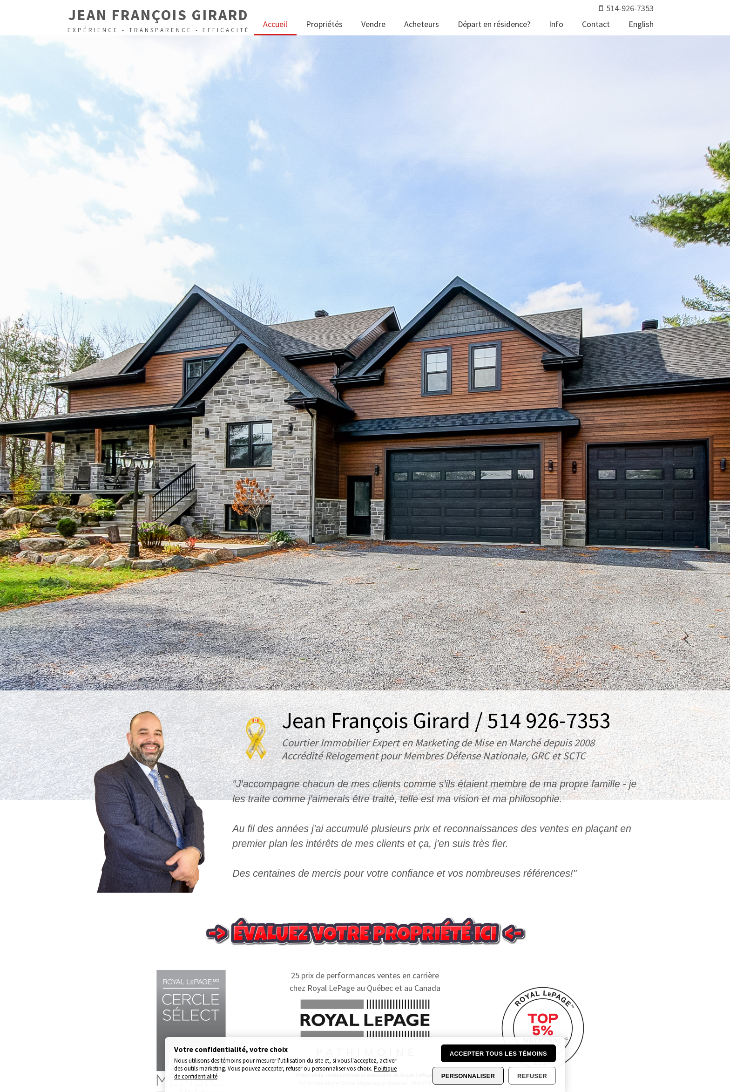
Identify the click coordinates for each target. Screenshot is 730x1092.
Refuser (532, 1075)
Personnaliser (468, 1075)
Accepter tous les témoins (498, 1053)
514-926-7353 (630, 8)
